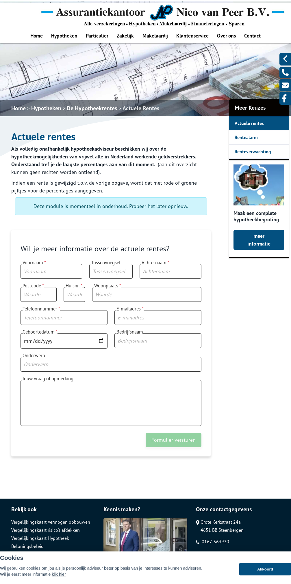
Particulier (97, 35)
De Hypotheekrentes (92, 108)
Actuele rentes (249, 123)
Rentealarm (246, 137)
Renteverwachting (253, 151)
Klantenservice (192, 35)
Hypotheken (64, 35)
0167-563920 (212, 542)
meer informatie (258, 240)
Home (36, 35)
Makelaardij (155, 35)
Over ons (226, 35)
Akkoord (265, 571)
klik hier (59, 576)
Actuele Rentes (141, 108)
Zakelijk (125, 35)
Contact (252, 35)
